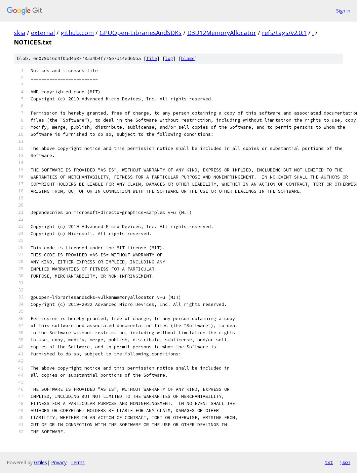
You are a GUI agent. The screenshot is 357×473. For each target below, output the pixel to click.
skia (19, 33)
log (169, 58)
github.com (77, 33)
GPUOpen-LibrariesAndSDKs (141, 33)
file (151, 58)
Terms (78, 462)
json (345, 462)
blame (188, 58)
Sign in (343, 10)
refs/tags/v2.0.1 (284, 33)
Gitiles (40, 462)
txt (329, 462)
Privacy (59, 462)
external (43, 33)
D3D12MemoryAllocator (221, 33)
